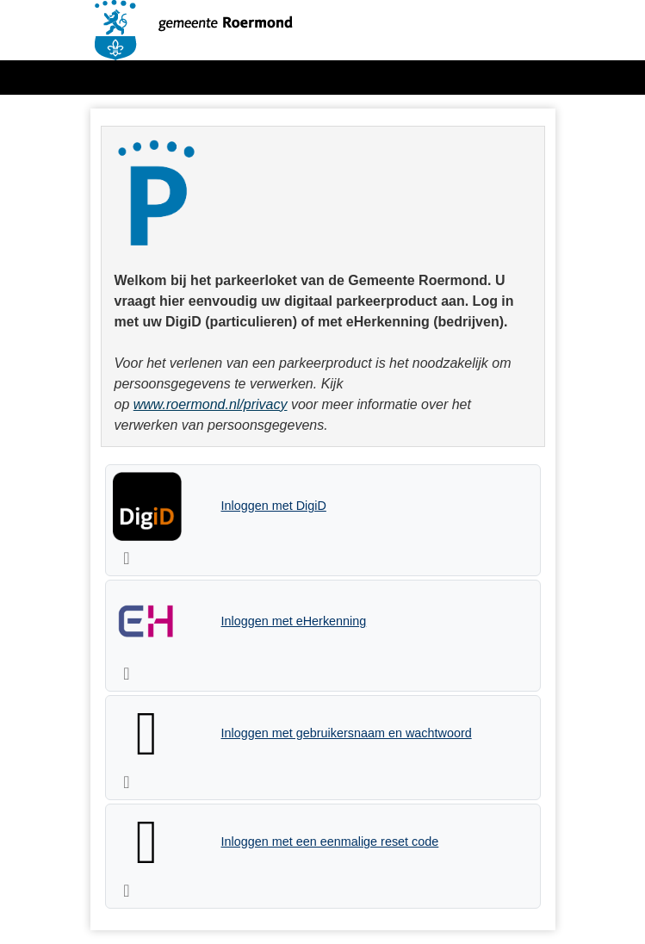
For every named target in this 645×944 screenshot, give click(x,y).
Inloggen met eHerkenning (294, 621)
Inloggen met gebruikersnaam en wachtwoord (346, 733)
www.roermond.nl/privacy (210, 404)
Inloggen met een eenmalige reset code (330, 841)
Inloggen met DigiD (273, 505)
